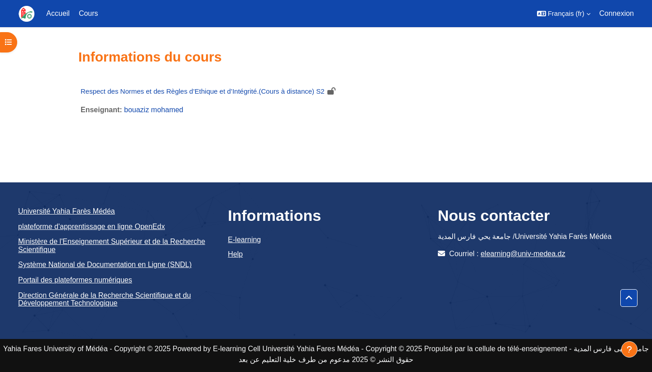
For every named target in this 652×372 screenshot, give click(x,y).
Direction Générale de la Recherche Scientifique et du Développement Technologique (104, 299)
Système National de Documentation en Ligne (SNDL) (105, 264)
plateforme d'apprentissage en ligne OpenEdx (91, 226)
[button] (564, 13)
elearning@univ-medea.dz (522, 254)
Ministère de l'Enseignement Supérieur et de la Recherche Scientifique (111, 245)
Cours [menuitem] (88, 13)
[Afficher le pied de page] (629, 349)
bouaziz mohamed (153, 110)
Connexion (616, 13)
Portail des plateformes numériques (75, 280)
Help (235, 254)
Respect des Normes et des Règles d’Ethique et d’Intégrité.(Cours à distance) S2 (203, 91)
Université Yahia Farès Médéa (66, 211)
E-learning (244, 239)
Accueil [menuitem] (58, 13)
